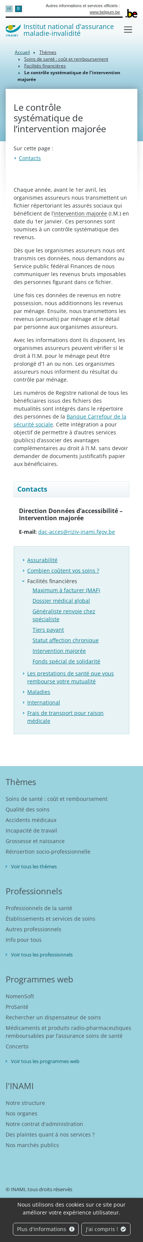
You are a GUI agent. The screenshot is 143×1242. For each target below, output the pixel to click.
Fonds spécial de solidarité (66, 661)
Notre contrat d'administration (44, 1123)
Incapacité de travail (31, 830)
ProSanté (17, 1006)
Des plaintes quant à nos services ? (50, 1134)
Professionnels (34, 891)
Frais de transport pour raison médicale (65, 716)
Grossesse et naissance (35, 841)
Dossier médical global (61, 600)
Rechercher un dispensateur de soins (53, 1017)
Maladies (38, 691)
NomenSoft (20, 996)
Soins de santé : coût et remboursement (66, 59)
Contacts (30, 158)
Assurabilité (42, 560)
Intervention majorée (59, 650)
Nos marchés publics (32, 1145)
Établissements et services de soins (50, 918)
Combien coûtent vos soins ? (63, 570)
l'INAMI (20, 1085)
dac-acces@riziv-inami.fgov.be (76, 531)
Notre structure (25, 1102)
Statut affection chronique (66, 640)
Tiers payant (48, 629)
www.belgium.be (105, 12)
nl (9, 8)
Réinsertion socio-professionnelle (48, 851)
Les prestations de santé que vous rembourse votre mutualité (70, 677)
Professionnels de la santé (39, 908)
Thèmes (47, 52)
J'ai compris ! (106, 1229)
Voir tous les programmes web (45, 1061)
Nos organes (21, 1113)
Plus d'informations (46, 1229)
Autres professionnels (33, 929)
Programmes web (39, 979)
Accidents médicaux (31, 819)
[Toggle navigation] (128, 29)
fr (18, 8)
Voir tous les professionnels (42, 954)
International (43, 702)
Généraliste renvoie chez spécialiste (64, 615)
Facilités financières (45, 66)
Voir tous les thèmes (34, 866)
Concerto (17, 1046)
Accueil (22, 52)
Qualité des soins (28, 809)
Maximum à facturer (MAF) (66, 590)
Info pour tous (24, 939)
